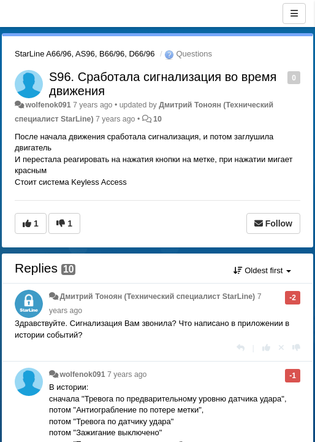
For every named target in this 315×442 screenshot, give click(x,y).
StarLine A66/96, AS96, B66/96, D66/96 (84, 53)
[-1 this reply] (296, 347)
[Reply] (241, 347)
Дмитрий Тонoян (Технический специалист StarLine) (157, 296)
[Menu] (294, 13)
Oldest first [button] (262, 270)
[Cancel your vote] (281, 347)
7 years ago (127, 374)
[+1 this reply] (266, 347)
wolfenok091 (47, 105)
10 (157, 119)
